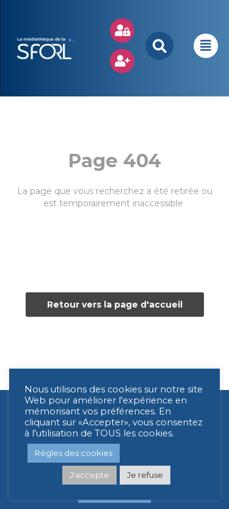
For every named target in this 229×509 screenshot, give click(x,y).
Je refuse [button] (145, 475)
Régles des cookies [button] (73, 453)
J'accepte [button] (89, 475)
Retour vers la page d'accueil (115, 304)
